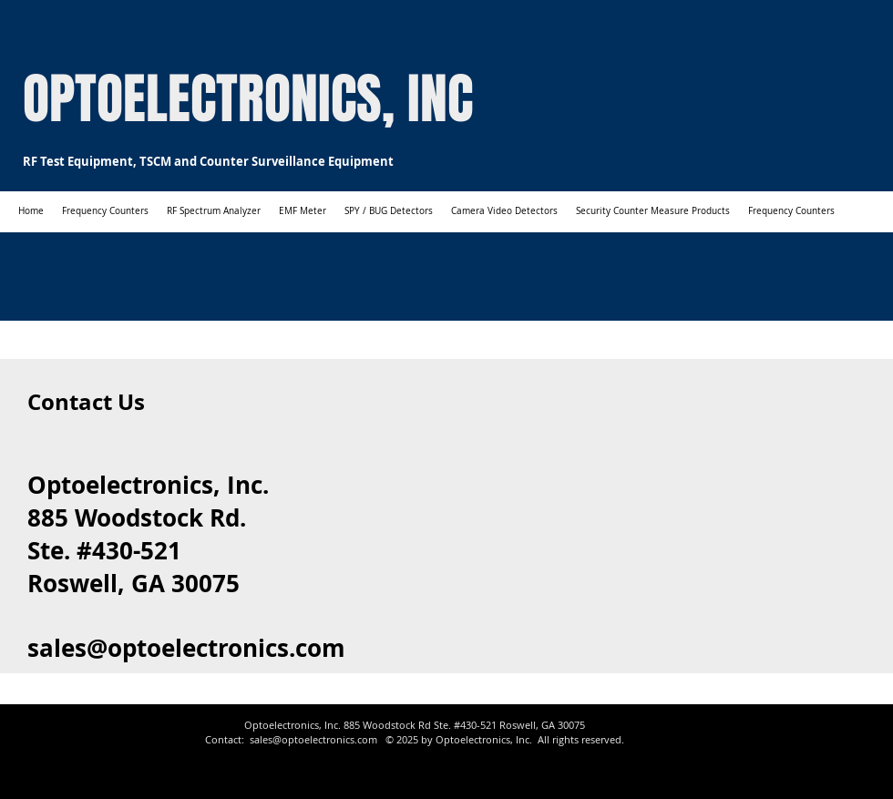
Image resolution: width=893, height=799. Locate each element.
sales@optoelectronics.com (186, 647)
